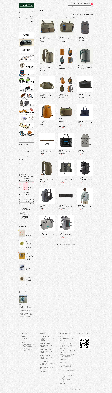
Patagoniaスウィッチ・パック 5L (64, 39)
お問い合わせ (36, 390)
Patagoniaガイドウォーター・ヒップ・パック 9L (50, 95)
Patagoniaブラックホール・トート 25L (85, 122)
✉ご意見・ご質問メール (24, 218)
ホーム (23, 390)
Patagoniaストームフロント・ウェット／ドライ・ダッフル (91, 95)
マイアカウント (79, 3)
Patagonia (44, 10)
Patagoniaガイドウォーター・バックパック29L (49, 122)
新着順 (91, 14)
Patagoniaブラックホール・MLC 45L (85, 66)
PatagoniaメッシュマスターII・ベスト (66, 178)
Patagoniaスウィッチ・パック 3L (45, 39)
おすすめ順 (82, 14)
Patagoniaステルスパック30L (83, 38)
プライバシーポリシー (45, 390)
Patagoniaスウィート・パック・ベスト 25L (48, 206)
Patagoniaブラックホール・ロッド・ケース (67, 206)
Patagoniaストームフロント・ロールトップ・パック (89, 178)
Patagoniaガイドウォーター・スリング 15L (68, 95)
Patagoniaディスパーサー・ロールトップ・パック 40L (70, 66)
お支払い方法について (55, 390)
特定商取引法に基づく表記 (78, 390)
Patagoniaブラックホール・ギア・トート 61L (68, 151)
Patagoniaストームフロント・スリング (85, 206)
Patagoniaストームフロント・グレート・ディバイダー (51, 233)
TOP (40, 10)
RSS (85, 390)
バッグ (49, 10)
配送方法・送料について (66, 390)
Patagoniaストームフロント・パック (66, 233)
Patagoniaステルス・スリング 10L (46, 178)
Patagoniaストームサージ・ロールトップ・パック (88, 151)
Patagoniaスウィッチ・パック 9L (45, 67)
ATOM (88, 390)
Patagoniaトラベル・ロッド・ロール (47, 151)
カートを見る (89, 3)
